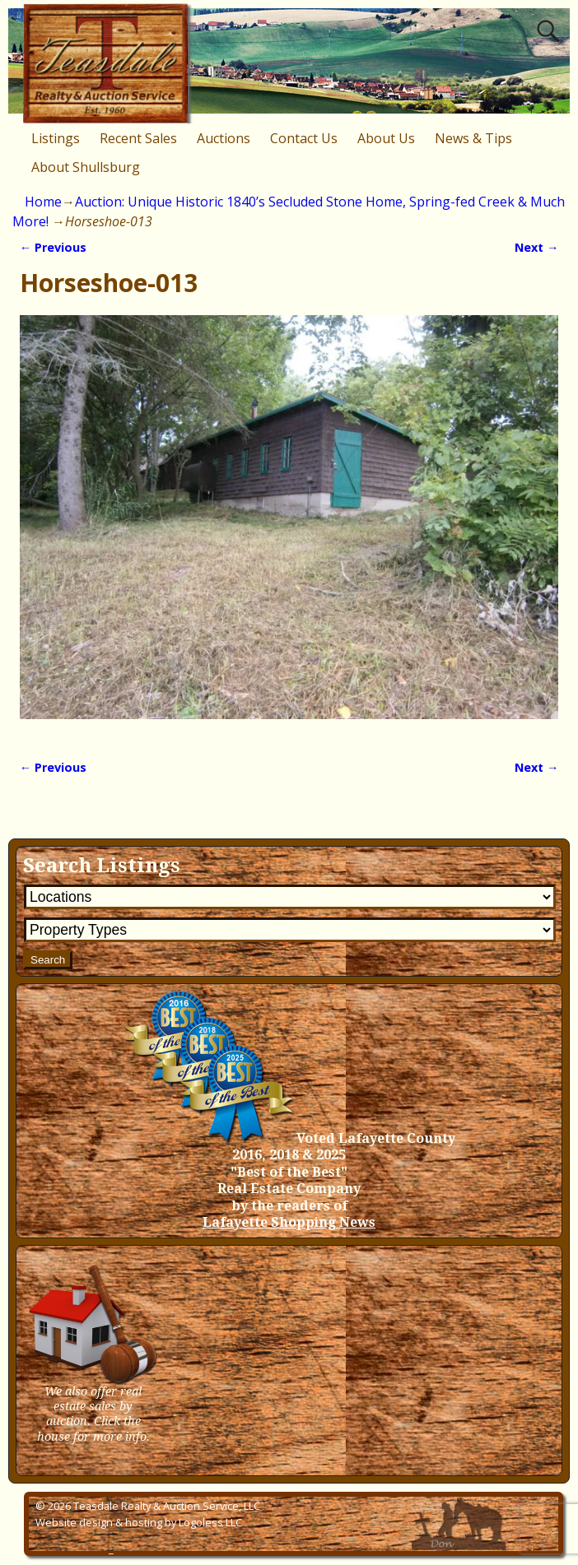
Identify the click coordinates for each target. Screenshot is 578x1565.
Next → (536, 247)
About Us (386, 138)
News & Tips (473, 138)
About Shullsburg (85, 167)
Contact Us (304, 138)
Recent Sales (138, 138)
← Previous (53, 247)
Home (43, 202)
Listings (55, 138)
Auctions (223, 138)
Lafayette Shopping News (289, 1222)
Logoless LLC (210, 1522)
